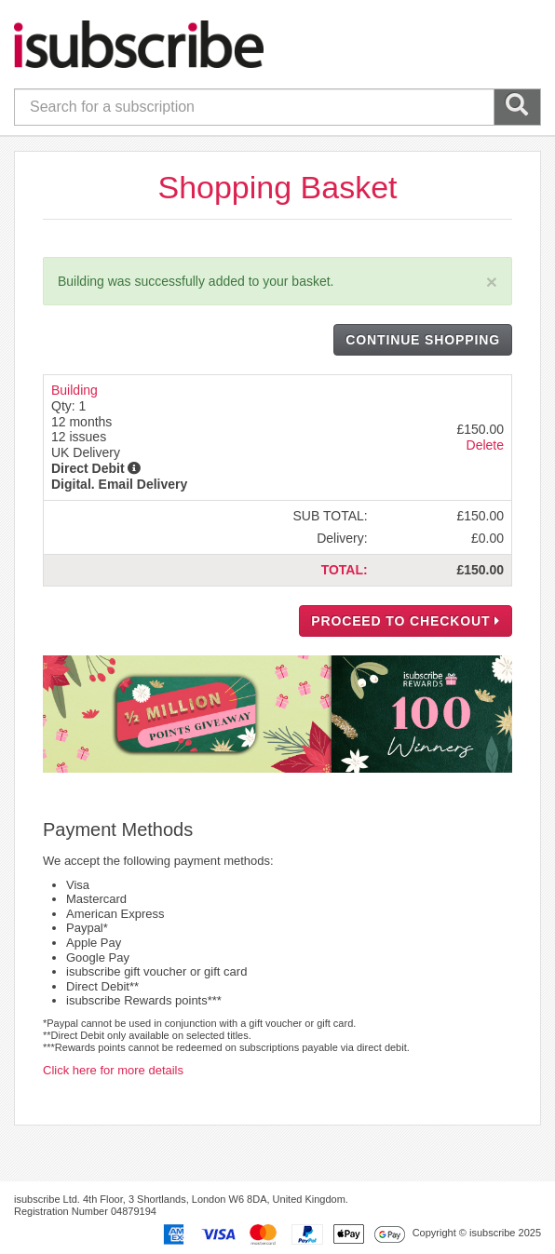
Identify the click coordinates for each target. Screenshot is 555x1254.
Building (74, 390)
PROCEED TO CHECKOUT (405, 621)
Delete (485, 445)
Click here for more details (113, 1070)
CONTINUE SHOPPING (422, 339)
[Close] (491, 281)
